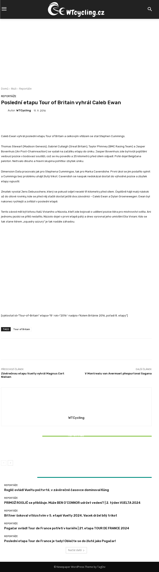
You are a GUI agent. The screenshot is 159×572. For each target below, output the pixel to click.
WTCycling (23, 110)
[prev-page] (3, 463)
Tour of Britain (21, 329)
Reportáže (25, 88)
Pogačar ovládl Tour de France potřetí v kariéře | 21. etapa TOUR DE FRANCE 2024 (66, 528)
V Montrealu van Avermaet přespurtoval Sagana (118, 373)
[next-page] (10, 463)
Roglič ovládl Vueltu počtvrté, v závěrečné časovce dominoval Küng (56, 490)
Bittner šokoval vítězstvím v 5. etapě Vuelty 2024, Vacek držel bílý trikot (76, 449)
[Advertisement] (79, 50)
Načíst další (76, 550)
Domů (4, 88)
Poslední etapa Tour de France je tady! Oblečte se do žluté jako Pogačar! (60, 541)
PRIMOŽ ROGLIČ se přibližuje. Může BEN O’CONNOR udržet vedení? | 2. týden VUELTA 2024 (72, 503)
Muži (14, 88)
